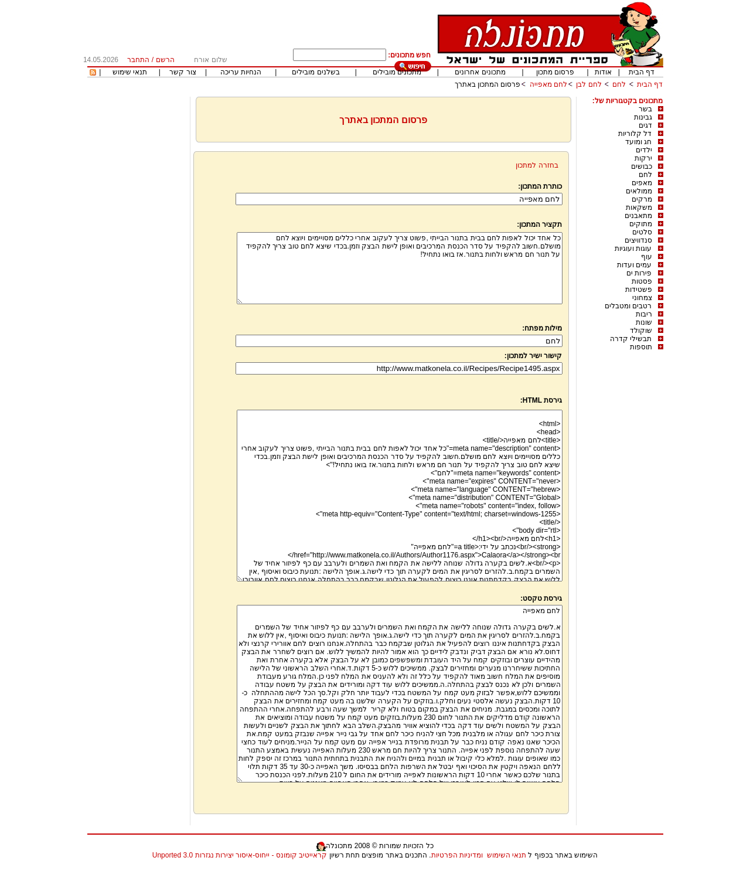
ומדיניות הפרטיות (457, 855)
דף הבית (641, 72)
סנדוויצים (638, 240)
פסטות (642, 281)
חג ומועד (638, 142)
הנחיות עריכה (240, 72)
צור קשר (182, 72)
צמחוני (642, 298)
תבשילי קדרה (631, 339)
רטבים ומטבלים (628, 306)
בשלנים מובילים (315, 72)
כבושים (641, 166)
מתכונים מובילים (397, 72)
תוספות (641, 347)
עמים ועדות (634, 265)
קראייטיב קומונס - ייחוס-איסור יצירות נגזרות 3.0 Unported (239, 855)
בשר (645, 109)
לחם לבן (588, 84)
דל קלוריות (635, 134)
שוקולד (641, 330)
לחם (619, 84)
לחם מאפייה (548, 84)
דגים (645, 125)
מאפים (642, 183)
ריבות (644, 314)
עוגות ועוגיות (633, 248)
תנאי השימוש (506, 855)
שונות (644, 322)
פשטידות (638, 289)
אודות (603, 72)
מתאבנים (638, 216)
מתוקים (640, 224)
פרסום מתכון (555, 72)
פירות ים (639, 273)
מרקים (642, 199)
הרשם (165, 60)
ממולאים (639, 191)
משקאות (639, 207)
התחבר (138, 60)
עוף (646, 257)
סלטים (642, 232)
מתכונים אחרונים (480, 72)
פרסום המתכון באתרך (488, 84)
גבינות (643, 117)
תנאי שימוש (129, 72)
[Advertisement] (137, 272)
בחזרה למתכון (537, 165)
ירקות (643, 158)
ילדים (644, 150)
